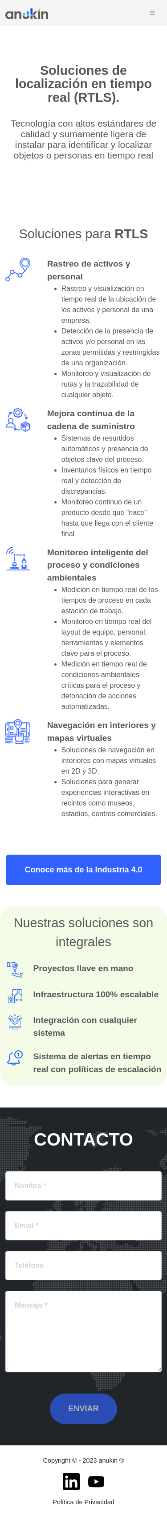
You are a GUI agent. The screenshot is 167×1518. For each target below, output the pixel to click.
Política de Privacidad (83, 1502)
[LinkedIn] (71, 1482)
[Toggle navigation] (152, 13)
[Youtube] (96, 1482)
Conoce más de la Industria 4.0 (83, 869)
